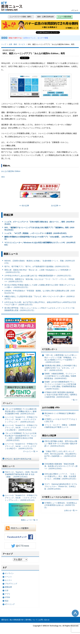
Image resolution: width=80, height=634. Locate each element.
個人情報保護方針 (17, 620)
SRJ (3, 177)
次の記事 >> (56, 206)
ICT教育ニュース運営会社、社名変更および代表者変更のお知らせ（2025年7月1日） (60, 505)
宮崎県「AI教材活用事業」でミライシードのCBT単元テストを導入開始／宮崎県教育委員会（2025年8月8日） (60, 376)
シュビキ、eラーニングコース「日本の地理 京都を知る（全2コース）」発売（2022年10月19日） (39, 223)
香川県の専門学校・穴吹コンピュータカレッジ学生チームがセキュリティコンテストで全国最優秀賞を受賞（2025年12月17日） (39, 309)
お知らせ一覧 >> (70, 510)
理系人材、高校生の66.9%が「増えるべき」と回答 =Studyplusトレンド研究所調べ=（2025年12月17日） (37, 271)
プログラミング (11, 584)
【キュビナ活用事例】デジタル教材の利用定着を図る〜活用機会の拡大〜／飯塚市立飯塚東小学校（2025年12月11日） (20, 411)
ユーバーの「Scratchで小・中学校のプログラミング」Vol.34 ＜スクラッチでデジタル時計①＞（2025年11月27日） (21, 446)
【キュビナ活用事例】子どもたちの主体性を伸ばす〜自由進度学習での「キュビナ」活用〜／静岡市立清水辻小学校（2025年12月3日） (20, 436)
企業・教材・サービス (17, 44)
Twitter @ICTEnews (20, 545)
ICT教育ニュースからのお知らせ (56, 497)
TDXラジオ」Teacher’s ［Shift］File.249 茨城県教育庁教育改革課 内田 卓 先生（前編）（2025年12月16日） (21, 482)
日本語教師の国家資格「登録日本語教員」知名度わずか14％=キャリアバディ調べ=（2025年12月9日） (60, 466)
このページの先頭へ (75, 613)
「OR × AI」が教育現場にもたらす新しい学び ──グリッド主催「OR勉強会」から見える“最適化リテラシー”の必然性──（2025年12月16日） (60, 358)
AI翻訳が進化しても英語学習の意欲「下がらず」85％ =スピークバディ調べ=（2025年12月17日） (39, 297)
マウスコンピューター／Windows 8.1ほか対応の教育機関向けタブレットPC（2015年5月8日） (39, 244)
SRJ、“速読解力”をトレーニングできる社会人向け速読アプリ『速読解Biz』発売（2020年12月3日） (39, 229)
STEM (7, 597)
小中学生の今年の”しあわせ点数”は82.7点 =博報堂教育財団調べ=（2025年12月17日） (38, 276)
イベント (8, 577)
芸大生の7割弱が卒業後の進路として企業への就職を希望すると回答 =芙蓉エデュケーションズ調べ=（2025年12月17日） (39, 286)
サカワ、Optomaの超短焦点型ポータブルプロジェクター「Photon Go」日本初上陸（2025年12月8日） (60, 486)
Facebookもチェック (20, 537)
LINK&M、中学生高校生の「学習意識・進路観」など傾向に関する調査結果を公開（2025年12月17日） (39, 292)
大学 (6, 591)
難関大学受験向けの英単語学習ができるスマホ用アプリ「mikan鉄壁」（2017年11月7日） (38, 238)
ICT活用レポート (49, 349)
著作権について (31, 620)
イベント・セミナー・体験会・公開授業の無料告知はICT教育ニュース (60, 426)
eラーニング (10, 604)
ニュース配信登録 (64, 17)
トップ (3, 44)
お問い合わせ (44, 620)
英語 (6, 601)
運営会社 (4, 620)
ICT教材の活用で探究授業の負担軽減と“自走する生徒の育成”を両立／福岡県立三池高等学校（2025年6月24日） (60, 394)
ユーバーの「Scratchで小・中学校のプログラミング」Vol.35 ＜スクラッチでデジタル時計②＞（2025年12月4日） (21, 427)
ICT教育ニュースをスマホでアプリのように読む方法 (60, 420)
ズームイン (8, 403)
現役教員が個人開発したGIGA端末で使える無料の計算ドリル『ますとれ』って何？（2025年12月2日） (60, 368)
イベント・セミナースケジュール (18, 459)
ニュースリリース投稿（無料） (21, 17)
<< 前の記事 (24, 206)
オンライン (9, 573)
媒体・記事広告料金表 (45, 17)
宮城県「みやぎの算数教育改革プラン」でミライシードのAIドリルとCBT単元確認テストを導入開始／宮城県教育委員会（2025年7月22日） (60, 385)
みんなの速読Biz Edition (10, 171)
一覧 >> (74, 400)
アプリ (7, 594)
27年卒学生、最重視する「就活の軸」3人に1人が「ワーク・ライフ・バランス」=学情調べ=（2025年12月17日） (39, 280)
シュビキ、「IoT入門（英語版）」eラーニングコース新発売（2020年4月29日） (36, 233)
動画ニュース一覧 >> (29, 520)
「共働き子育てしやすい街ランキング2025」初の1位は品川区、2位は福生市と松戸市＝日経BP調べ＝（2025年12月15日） (60, 454)
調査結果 (8, 587)
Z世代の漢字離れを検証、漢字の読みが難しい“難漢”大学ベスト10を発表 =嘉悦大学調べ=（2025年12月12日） (60, 443)
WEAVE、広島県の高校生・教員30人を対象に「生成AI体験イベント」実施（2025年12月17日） (39, 262)
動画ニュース (9, 466)
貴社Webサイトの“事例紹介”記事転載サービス (60, 414)
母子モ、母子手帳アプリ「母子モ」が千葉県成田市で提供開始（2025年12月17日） (37, 266)
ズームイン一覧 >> (30, 451)
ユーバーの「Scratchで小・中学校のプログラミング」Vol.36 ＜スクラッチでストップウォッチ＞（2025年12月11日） (21, 419)
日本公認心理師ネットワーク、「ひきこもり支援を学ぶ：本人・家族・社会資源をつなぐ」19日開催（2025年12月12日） (60, 476)
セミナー (8, 580)
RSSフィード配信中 (20, 528)
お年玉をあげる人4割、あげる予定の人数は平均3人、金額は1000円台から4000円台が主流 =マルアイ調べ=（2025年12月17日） (40, 303)
